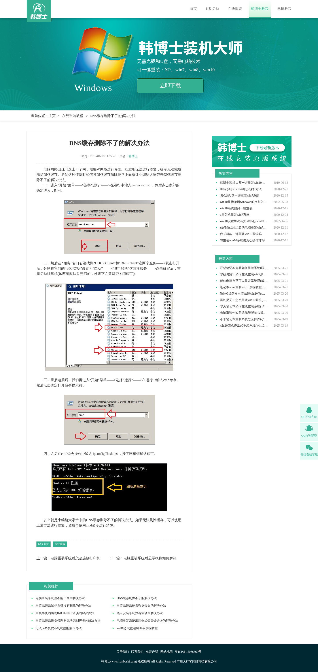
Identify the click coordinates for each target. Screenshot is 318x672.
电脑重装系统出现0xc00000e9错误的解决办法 (147, 620)
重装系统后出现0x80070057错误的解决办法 (65, 613)
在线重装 (235, 9)
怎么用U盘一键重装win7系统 (239, 195)
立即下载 (170, 86)
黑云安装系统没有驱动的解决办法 (140, 613)
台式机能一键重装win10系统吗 (241, 234)
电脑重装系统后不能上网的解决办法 (60, 598)
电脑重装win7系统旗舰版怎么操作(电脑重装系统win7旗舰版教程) (244, 312)
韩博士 (133, 156)
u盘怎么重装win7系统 (234, 214)
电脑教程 (284, 9)
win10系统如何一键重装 (236, 208)
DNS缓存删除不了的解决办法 (137, 598)
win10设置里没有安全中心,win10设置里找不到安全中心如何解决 (244, 221)
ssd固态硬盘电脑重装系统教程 (137, 628)
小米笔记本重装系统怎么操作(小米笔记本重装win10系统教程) (244, 319)
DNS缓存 (60, 544)
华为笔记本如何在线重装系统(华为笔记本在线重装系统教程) (244, 306)
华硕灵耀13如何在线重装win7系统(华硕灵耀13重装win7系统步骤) (244, 274)
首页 (193, 9)
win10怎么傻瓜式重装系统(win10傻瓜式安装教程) (244, 325)
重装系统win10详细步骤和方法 (241, 189)
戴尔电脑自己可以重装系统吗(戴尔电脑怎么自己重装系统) (244, 280)
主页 (52, 116)
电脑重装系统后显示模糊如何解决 (149, 558)
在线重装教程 (72, 116)
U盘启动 (212, 9)
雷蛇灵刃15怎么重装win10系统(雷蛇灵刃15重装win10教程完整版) (244, 300)
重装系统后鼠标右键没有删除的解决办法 (63, 605)
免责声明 (152, 651)
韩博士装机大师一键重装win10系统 (244, 182)
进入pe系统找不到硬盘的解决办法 (59, 628)
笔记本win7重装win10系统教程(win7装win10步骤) (244, 287)
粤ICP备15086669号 (188, 651)
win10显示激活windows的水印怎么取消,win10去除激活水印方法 (244, 202)
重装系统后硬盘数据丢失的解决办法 (141, 605)
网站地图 (166, 651)
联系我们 (137, 651)
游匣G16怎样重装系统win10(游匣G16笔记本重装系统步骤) (244, 293)
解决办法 (43, 544)
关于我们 (123, 651)
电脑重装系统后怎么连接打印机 (75, 558)
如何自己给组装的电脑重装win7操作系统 (244, 227)
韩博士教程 (260, 9)
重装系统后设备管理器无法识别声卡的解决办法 (68, 620)
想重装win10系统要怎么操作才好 (242, 240)
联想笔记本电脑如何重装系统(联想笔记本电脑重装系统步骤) (244, 268)
